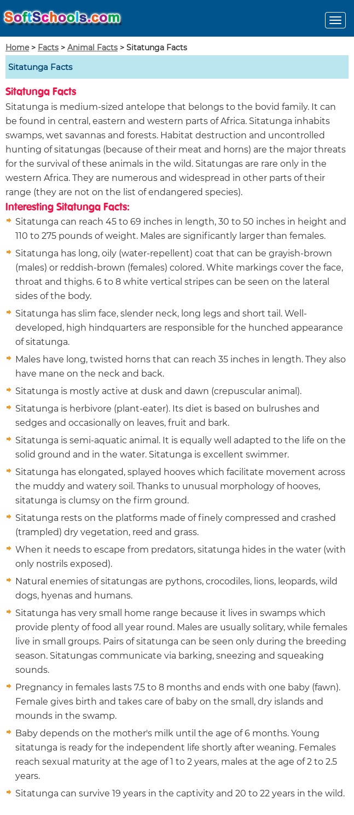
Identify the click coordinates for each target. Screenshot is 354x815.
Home (17, 47)
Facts (48, 47)
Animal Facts (92, 47)
